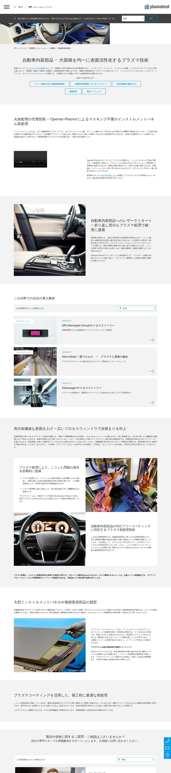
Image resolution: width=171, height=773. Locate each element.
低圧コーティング (94, 63)
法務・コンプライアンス (51, 766)
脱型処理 (73, 63)
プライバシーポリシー (27, 766)
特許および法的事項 (75, 766)
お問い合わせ (98, 683)
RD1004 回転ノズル (109, 147)
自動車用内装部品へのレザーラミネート (91, 56)
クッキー (91, 766)
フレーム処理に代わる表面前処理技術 (49, 56)
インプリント (7, 766)
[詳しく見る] (151, 284)
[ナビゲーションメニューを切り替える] (7, 7)
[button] (15, 7)
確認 (151, 18)
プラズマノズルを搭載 (35, 40)
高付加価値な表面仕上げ (126, 56)
